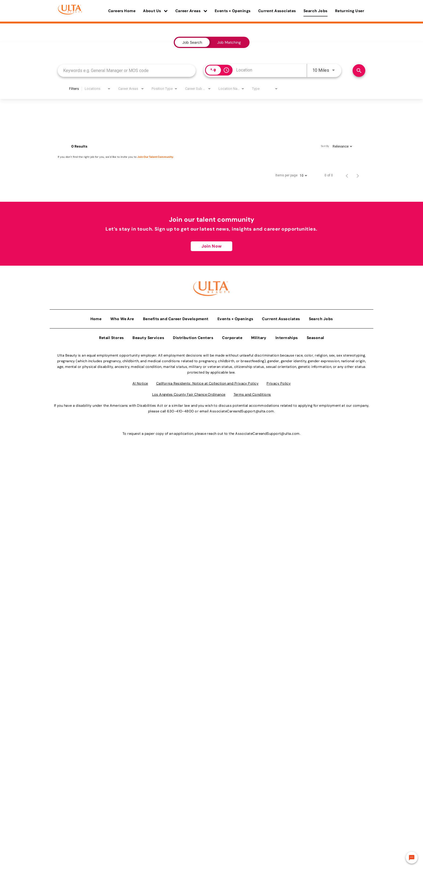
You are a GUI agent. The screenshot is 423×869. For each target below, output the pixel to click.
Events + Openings (233, 10)
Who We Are (122, 317)
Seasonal (315, 336)
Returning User (349, 10)
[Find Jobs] (359, 70)
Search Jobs (315, 10)
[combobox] (126, 70)
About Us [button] (155, 10)
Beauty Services (148, 336)
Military (259, 336)
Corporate (232, 336)
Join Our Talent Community (155, 157)
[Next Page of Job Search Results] (357, 175)
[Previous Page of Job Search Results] (347, 175)
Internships (286, 336)
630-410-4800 (180, 410)
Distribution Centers (193, 336)
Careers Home (121, 10)
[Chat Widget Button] (412, 858)
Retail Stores (111, 336)
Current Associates (277, 10)
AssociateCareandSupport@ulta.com (242, 410)
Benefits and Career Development (176, 317)
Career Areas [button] (191, 10)
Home (96, 317)
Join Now (211, 246)
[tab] (192, 42)
